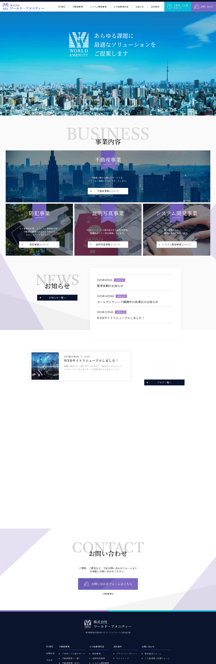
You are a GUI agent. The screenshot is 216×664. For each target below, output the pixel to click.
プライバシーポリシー (127, 653)
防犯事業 (96, 653)
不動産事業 (64, 646)
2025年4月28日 (105, 296)
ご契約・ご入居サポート (73, 653)
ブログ (87, 356)
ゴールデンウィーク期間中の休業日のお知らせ (127, 302)
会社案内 (117, 646)
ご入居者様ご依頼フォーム (157, 658)
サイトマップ (122, 658)
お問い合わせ (148, 646)
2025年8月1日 (104, 280)
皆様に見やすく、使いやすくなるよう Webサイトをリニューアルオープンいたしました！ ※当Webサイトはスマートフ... (93, 368)
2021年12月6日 (105, 312)
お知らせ (119, 280)
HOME (49, 646)
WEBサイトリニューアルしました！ (121, 318)
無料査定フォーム (153, 653)
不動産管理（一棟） (71, 658)
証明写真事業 (98, 658)
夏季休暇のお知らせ (110, 286)
